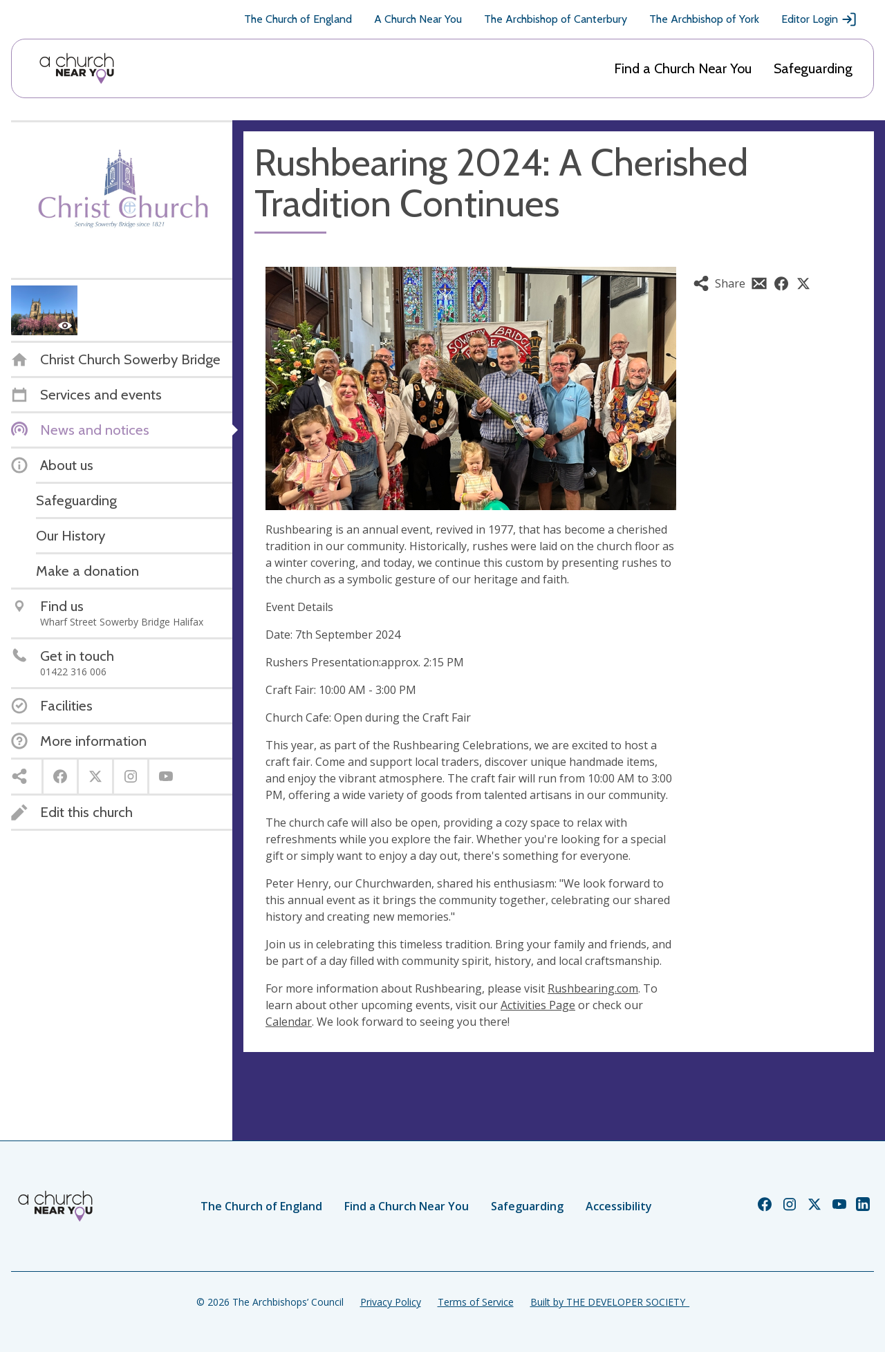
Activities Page (538, 1005)
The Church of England (298, 19)
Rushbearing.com (593, 988)
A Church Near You (418, 19)
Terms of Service (476, 1301)
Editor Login (819, 19)
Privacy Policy (390, 1301)
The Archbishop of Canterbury (555, 19)
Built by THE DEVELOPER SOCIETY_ (609, 1301)
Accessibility (619, 1206)
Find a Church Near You (683, 68)
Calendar (289, 1021)
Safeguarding (813, 68)
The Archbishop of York (704, 19)
